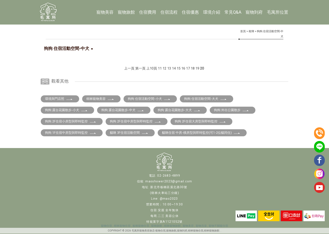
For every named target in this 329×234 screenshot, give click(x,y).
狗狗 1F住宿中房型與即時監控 (70, 133)
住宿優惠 (190, 12)
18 (193, 68)
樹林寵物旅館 (172, 225)
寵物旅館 (126, 12)
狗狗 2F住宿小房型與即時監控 (70, 121)
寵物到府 (254, 12)
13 (169, 68)
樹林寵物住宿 (122, 225)
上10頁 (151, 68)
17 (188, 68)
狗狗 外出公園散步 (231, 110)
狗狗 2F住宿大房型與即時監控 (200, 121)
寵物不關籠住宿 (218, 225)
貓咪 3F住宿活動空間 (129, 133)
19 (197, 68)
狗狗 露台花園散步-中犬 (122, 110)
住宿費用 (147, 12)
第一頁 (140, 68)
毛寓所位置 (277, 12)
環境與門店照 (59, 99)
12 (164, 68)
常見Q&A (232, 12)
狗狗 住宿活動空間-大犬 (205, 99)
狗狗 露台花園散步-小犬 (66, 110)
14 (174, 68)
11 (160, 68)
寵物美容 (105, 12)
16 (183, 68)
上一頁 (129, 68)
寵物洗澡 (201, 225)
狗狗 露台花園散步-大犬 (179, 110)
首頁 (243, 31)
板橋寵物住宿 (140, 225)
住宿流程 (169, 12)
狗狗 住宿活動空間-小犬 (149, 99)
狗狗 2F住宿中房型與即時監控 (135, 121)
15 (179, 68)
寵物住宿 (106, 225)
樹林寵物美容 (100, 99)
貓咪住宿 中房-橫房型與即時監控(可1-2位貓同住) (201, 133)
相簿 (251, 31)
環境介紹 (211, 12)
